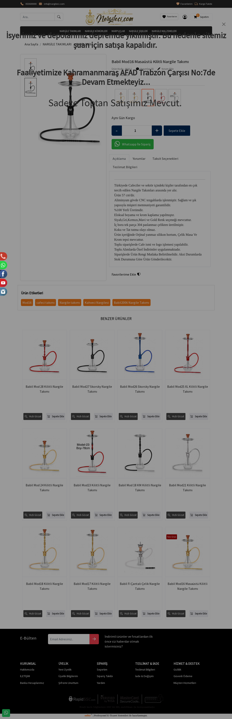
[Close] (224, 24)
